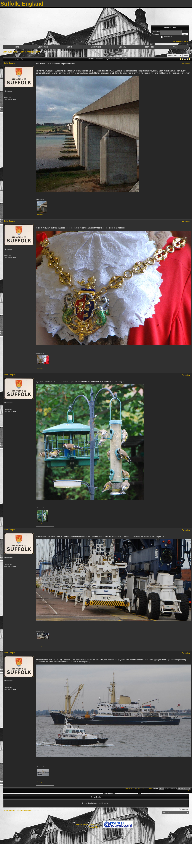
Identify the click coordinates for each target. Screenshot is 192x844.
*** (189, 791)
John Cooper (9, 63)
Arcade (175, 47)
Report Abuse (95, 827)
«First (127, 788)
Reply (186, 55)
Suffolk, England (10, 52)
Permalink (186, 63)
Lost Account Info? (180, 41)
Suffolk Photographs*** (30, 52)
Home (16, 47)
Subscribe (184, 810)
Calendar (122, 47)
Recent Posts (149, 47)
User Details (96, 47)
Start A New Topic (174, 55)
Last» (150, 788)
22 (143, 788)
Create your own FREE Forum (88, 824)
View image (40, 214)
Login (185, 34)
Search (69, 47)
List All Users (43, 47)
